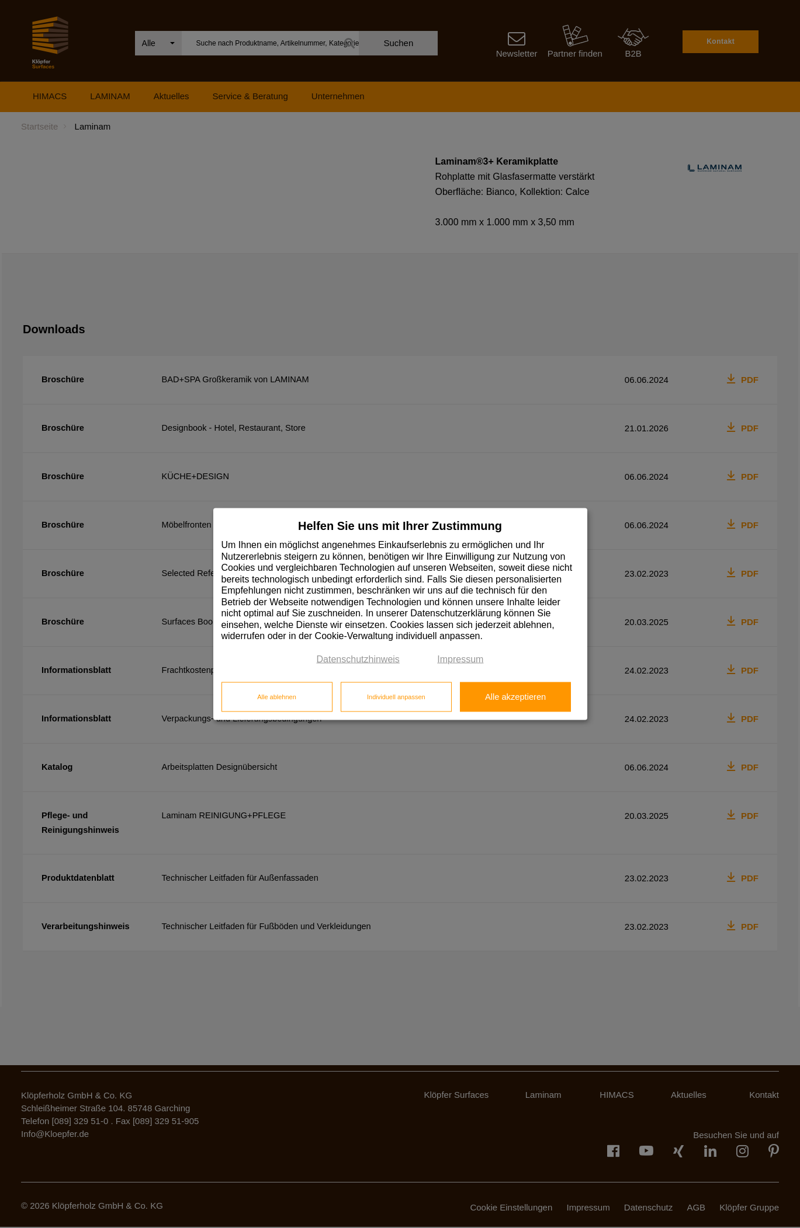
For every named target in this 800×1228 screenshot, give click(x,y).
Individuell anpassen (396, 696)
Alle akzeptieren (515, 696)
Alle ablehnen (276, 696)
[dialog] (400, 614)
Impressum (460, 659)
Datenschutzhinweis (358, 659)
